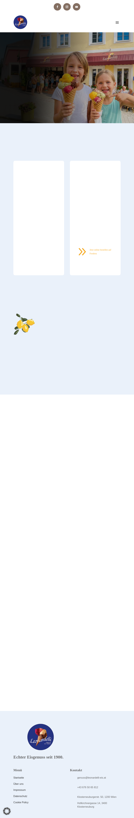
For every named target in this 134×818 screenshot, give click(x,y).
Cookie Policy (20, 802)
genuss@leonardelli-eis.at (91, 777)
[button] (7, 811)
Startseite (18, 777)
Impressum (19, 790)
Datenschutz (20, 796)
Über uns (18, 784)
